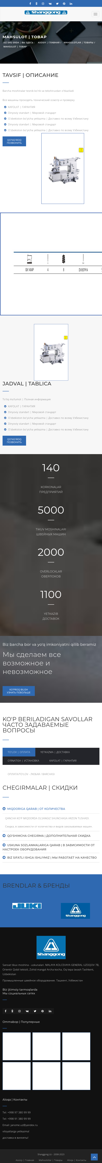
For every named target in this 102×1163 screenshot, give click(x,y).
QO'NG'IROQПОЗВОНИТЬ (14, 441)
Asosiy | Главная (48, 42)
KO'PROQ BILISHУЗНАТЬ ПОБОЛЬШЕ (19, 691)
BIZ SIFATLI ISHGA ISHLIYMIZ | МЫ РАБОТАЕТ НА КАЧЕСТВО (52, 857)
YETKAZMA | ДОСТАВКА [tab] (55, 752)
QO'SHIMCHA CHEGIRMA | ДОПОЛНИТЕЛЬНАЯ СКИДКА (49, 835)
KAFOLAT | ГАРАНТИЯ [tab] (62, 760)
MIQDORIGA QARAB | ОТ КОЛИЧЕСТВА (36, 809)
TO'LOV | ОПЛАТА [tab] (19, 752)
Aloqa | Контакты (76, 1160)
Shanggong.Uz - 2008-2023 (51, 1154)
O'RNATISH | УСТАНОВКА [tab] (23, 760)
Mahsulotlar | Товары (78, 42)
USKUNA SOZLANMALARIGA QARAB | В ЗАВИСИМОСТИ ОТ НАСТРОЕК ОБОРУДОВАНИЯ (49, 847)
